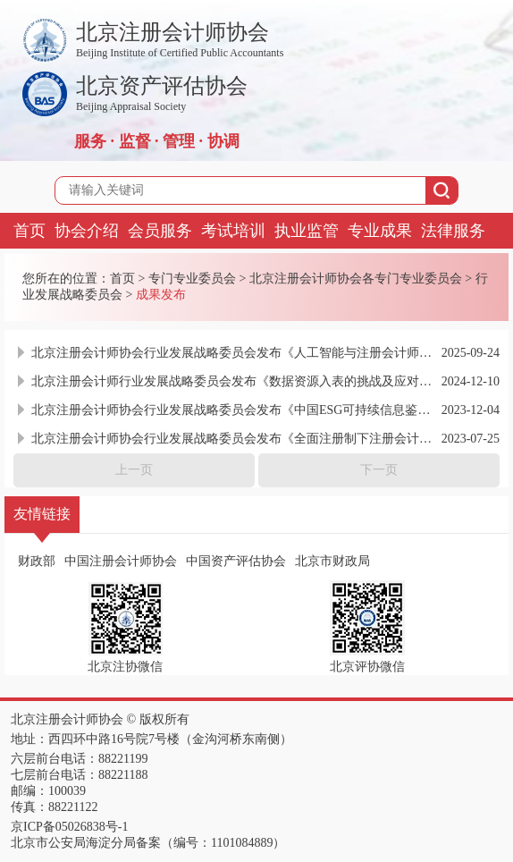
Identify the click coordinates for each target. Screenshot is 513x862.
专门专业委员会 (192, 278)
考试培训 (233, 231)
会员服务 (160, 231)
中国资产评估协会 (236, 561)
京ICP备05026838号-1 (69, 826)
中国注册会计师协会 (120, 561)
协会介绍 (87, 231)
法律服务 (453, 231)
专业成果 (380, 231)
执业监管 (306, 231)
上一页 (134, 470)
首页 (29, 231)
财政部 (36, 561)
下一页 (379, 470)
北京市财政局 (332, 561)
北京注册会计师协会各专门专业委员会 (355, 278)
